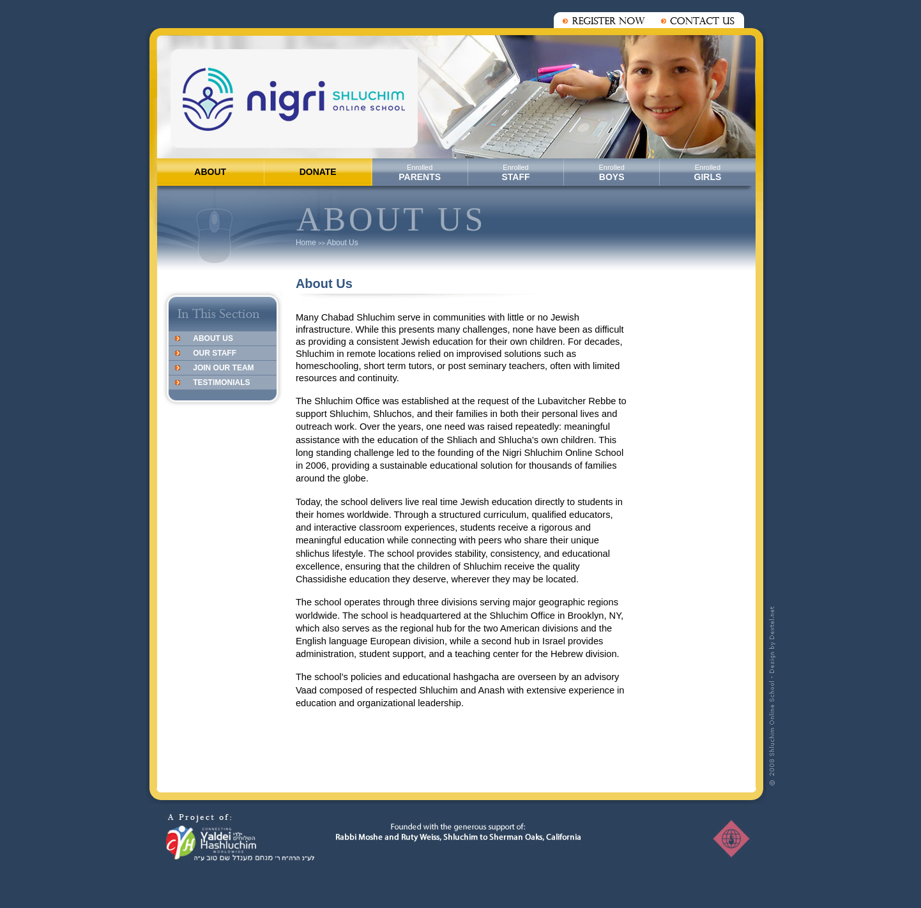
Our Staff (214, 353)
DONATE (318, 172)
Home (306, 242)
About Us (342, 242)
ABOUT (210, 172)
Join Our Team (223, 367)
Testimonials (221, 382)
